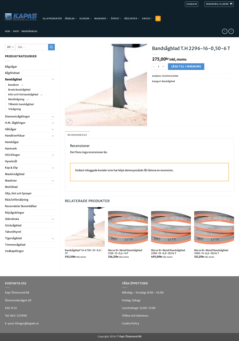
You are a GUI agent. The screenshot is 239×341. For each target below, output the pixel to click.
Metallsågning (16, 99)
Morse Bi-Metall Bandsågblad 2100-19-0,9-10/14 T (168, 252)
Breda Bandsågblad (19, 89)
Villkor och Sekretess (135, 315)
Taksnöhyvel (13, 231)
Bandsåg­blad (29, 31)
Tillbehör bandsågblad (21, 104)
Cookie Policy (130, 323)
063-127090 (18, 315)
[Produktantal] (158, 66)
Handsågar (12, 142)
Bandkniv (13, 84)
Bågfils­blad (12, 73)
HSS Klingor (12, 154)
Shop (16, 31)
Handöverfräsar (15, 135)
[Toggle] (53, 79)
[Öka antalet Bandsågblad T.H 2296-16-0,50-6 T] (163, 66)
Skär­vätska (12, 219)
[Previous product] (231, 31)
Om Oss (147, 18)
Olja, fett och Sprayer (18, 193)
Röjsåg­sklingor (14, 212)
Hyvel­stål (11, 161)
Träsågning (14, 109)
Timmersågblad (15, 244)
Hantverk (11, 148)
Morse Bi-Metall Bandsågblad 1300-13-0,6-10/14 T (211, 252)
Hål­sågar (10, 129)
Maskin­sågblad (14, 174)
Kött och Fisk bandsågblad (23, 94)
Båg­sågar (11, 66)
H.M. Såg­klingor (15, 122)
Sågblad (71, 18)
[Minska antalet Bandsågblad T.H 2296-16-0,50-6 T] (154, 66)
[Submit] (51, 47)
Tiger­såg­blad (13, 238)
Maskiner (101, 18)
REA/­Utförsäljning (16, 199)
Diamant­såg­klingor (17, 116)
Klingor (86, 18)
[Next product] (224, 31)
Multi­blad (11, 187)
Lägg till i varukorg (186, 66)
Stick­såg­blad (13, 225)
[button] (219, 4)
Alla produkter (52, 18)
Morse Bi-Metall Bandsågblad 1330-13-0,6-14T (125, 252)
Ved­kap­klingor (14, 251)
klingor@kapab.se (27, 323)
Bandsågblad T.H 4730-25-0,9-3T (83, 252)
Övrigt (116, 18)
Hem (7, 31)
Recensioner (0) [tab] (77, 135)
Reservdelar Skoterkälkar (21, 206)
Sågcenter (131, 18)
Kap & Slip (11, 167)
